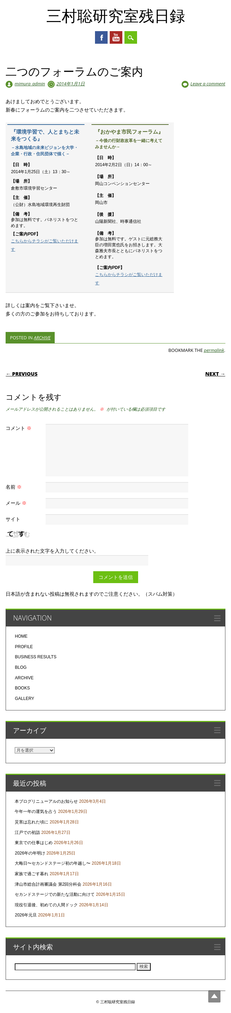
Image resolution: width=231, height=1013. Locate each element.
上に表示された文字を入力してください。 (52, 550)
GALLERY (24, 698)
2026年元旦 (26, 915)
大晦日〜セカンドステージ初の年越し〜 (52, 863)
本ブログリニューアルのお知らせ (46, 801)
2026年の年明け (30, 853)
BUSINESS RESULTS (35, 656)
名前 (14, 486)
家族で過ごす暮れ (31, 873)
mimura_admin (30, 83)
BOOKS (22, 688)
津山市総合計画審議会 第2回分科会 (48, 884)
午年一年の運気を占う (36, 811)
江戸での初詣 (27, 832)
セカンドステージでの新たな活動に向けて (55, 894)
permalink (214, 350)
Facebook (101, 37)
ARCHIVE (42, 337)
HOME (21, 636)
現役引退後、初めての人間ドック (46, 904)
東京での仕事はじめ (34, 842)
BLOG (20, 667)
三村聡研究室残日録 (115, 15)
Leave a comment (207, 83)
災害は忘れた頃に (31, 822)
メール (17, 503)
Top (214, 996)
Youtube (116, 37)
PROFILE (24, 646)
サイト (13, 519)
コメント (19, 428)
